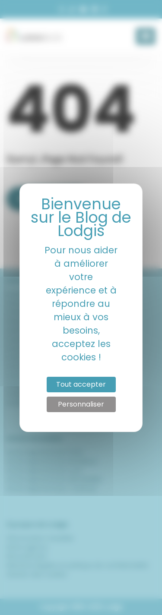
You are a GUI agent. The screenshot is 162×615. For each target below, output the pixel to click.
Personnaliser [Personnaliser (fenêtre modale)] (81, 404)
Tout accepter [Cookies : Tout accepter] (81, 384)
